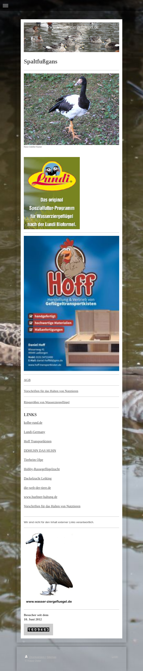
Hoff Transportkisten (38, 441)
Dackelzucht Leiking (38, 478)
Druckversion (35, 657)
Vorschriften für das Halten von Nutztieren (51, 391)
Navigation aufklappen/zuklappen (71, 5)
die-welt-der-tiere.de (37, 488)
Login (115, 656)
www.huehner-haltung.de (40, 497)
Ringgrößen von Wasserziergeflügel (46, 402)
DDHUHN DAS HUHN (40, 450)
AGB (27, 380)
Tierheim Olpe (33, 460)
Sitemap (51, 657)
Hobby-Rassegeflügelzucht (42, 469)
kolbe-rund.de (33, 422)
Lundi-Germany (34, 432)
